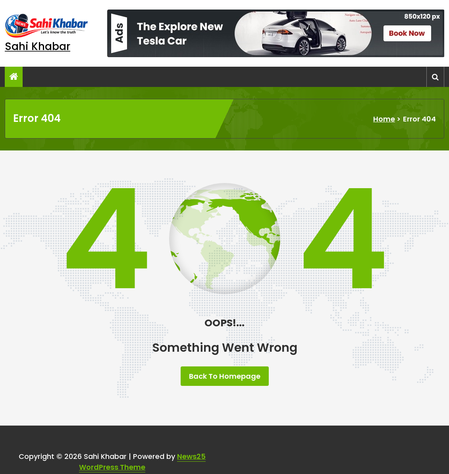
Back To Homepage (224, 376)
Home (384, 119)
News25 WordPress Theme (142, 461)
